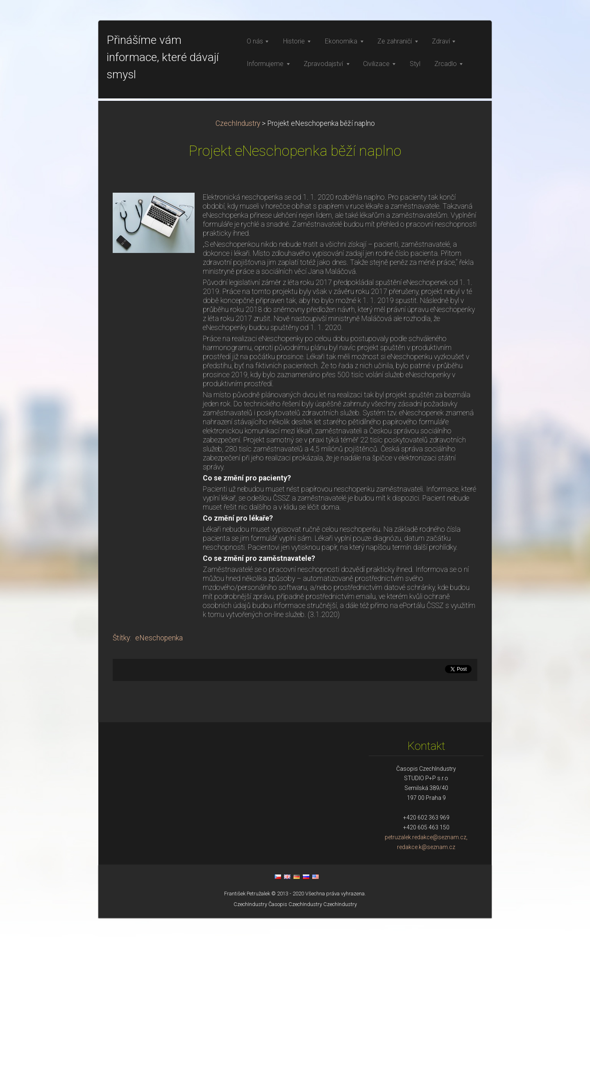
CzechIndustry (238, 282)
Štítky (121, 797)
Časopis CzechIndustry (295, 1063)
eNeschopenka (159, 797)
